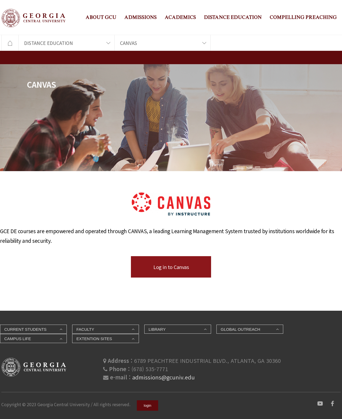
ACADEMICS (180, 17)
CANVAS (128, 43)
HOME (9, 43)
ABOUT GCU (101, 17)
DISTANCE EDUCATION (233, 17)
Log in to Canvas (171, 266)
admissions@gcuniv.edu (163, 377)
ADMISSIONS (140, 17)
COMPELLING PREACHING (303, 17)
